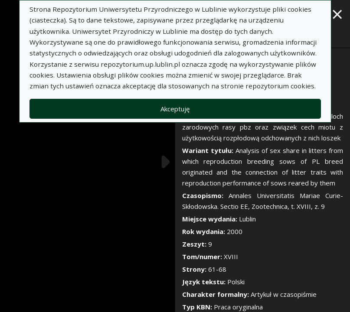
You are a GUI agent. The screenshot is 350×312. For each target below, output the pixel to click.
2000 (234, 231)
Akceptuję (175, 108)
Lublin (247, 218)
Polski (236, 281)
